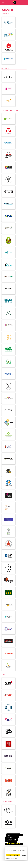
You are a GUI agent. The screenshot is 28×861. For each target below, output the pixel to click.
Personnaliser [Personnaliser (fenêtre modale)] (24, 855)
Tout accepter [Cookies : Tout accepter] (9, 855)
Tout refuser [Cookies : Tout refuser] (16, 855)
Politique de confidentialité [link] (11, 858)
